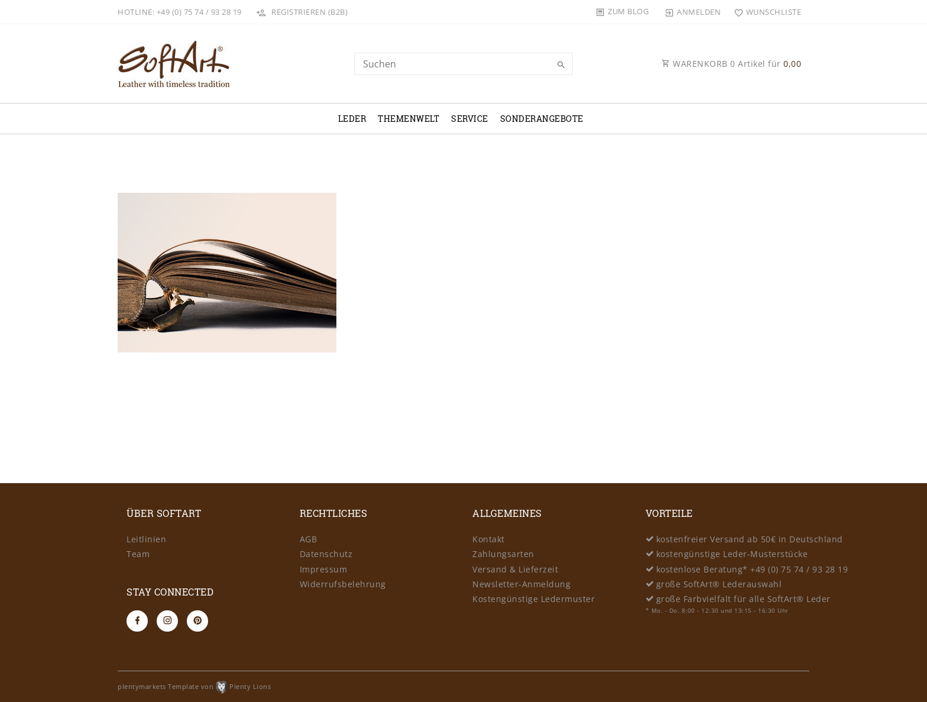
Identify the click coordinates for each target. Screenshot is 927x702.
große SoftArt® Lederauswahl (719, 584)
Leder (352, 118)
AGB (308, 539)
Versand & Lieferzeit (515, 569)
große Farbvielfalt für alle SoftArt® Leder (743, 598)
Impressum (324, 569)
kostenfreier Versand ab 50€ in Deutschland (749, 539)
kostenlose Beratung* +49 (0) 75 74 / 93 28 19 (752, 569)
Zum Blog (628, 11)
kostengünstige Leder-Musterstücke (732, 553)
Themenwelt (408, 118)
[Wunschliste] (764, 12)
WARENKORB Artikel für (731, 63)
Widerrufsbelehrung (343, 584)
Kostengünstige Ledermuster (533, 598)
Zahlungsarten (503, 553)
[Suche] (561, 65)
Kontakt (488, 539)
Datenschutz (326, 553)
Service (469, 118)
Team (138, 553)
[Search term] (463, 64)
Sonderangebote (542, 118)
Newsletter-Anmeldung (521, 584)
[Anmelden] (693, 12)
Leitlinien (146, 539)
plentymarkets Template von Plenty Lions (194, 686)
